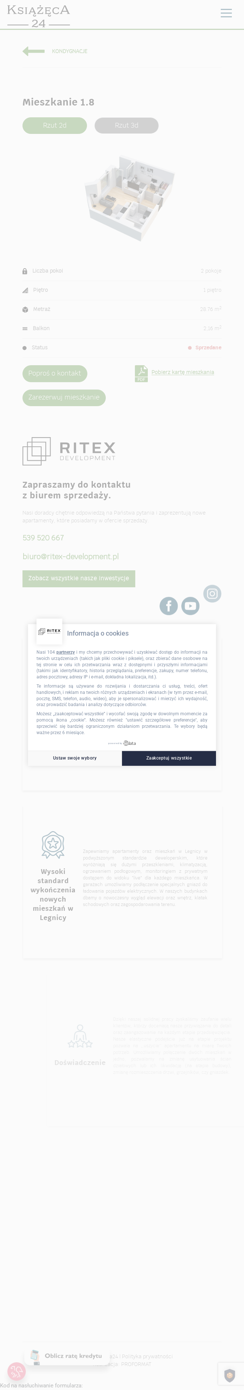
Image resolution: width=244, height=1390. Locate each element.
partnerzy (65, 652)
